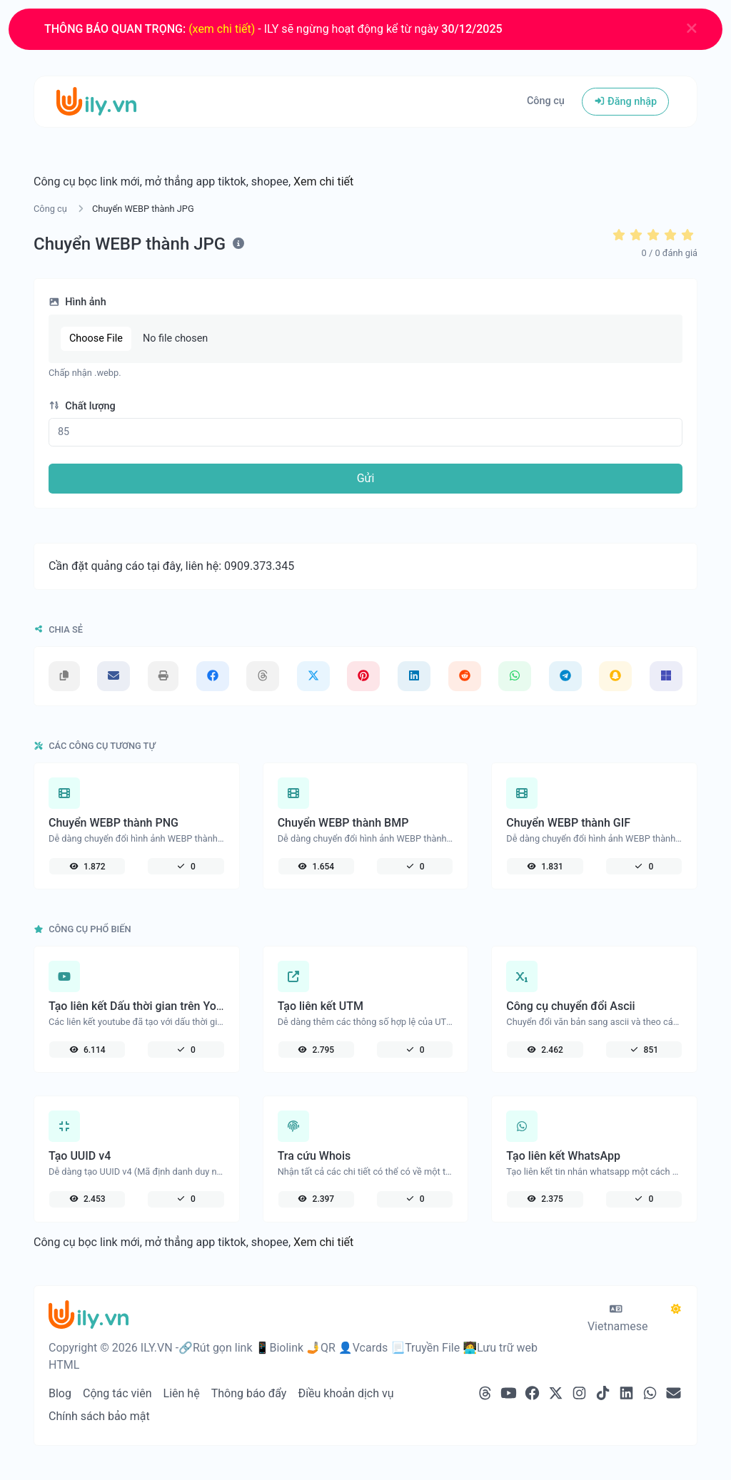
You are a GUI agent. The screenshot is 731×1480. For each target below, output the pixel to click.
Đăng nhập (625, 102)
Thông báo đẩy (249, 1393)
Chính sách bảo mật (99, 1416)
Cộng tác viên (117, 1393)
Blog (60, 1393)
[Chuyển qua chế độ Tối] (676, 1309)
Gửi (366, 478)
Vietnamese (618, 1318)
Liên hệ (181, 1393)
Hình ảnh (77, 302)
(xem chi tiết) (221, 29)
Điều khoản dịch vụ (345, 1393)
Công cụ (546, 101)
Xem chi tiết (323, 181)
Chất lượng (82, 406)
